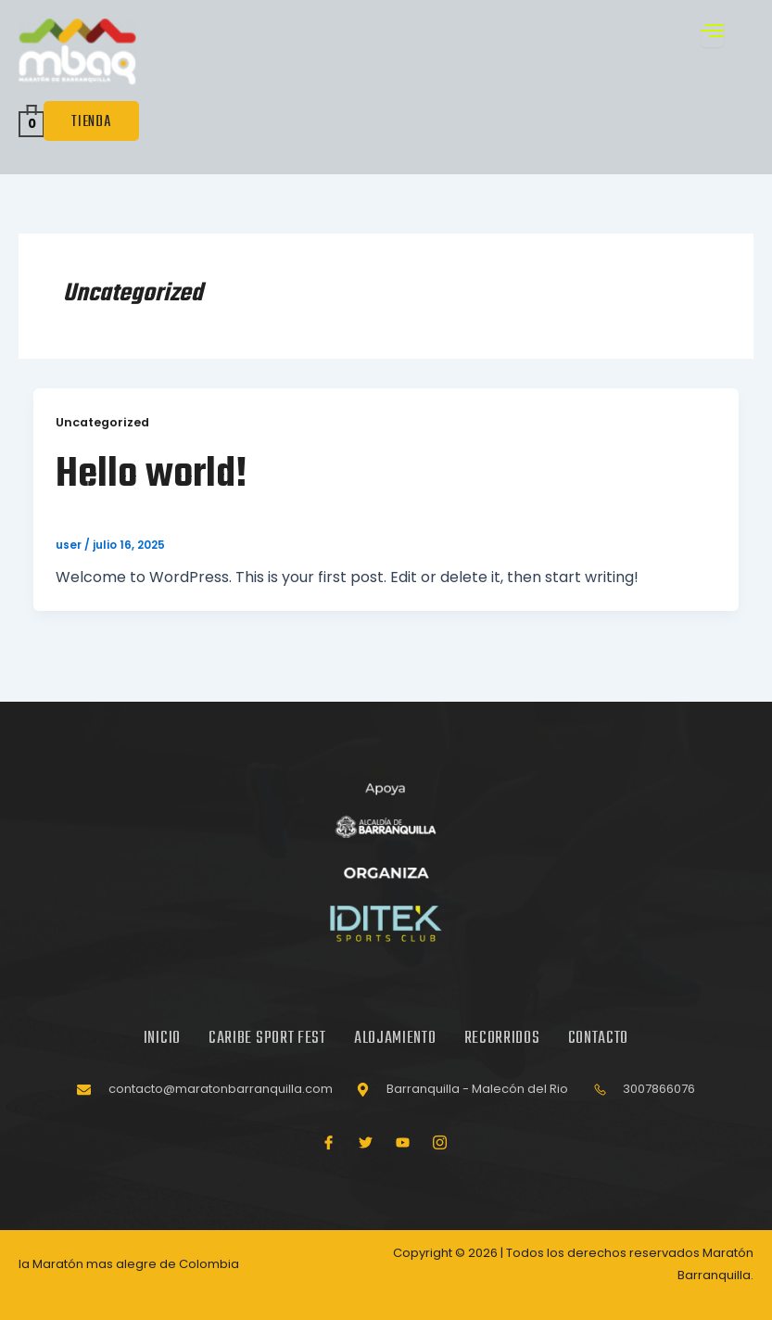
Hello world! (155, 475)
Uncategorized (102, 422)
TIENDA (90, 121)
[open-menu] (713, 33)
